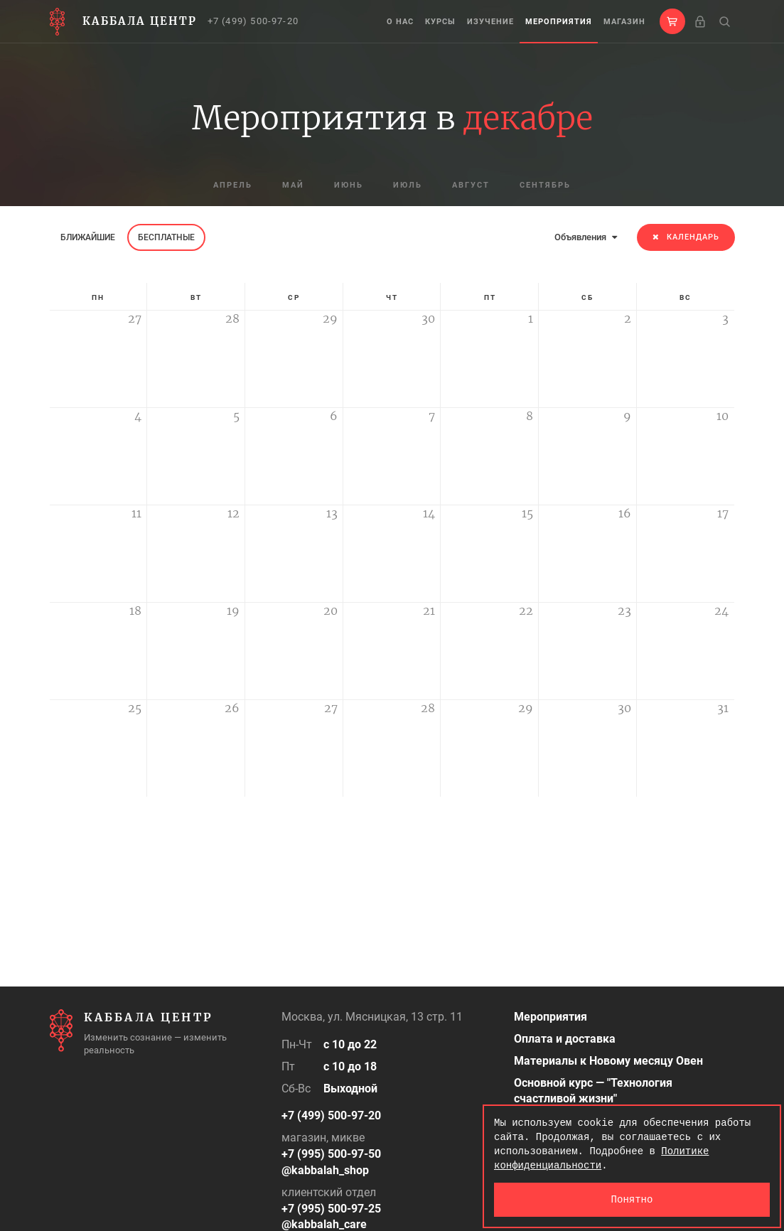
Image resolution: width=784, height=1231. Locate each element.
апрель (232, 185)
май (293, 185)
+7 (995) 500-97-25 (331, 1208)
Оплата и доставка (565, 1038)
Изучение (490, 21)
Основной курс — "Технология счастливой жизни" (593, 1091)
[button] (672, 21)
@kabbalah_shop (325, 1170)
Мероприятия (558, 21)
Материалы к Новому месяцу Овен (608, 1061)
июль (407, 185)
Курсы (440, 21)
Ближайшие (87, 237)
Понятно (632, 1199)
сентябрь (545, 185)
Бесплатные (166, 237)
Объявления (585, 237)
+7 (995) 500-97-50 (331, 1154)
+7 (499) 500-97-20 (253, 21)
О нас (400, 21)
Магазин (624, 21)
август (471, 185)
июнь (348, 185)
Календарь (686, 237)
